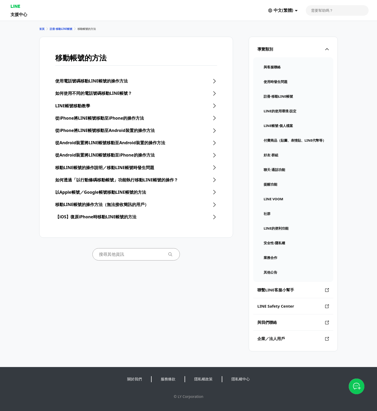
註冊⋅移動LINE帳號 (61, 29)
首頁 (42, 29)
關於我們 (134, 378)
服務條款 (168, 378)
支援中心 (18, 14)
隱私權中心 (240, 378)
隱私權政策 (203, 378)
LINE (15, 6)
